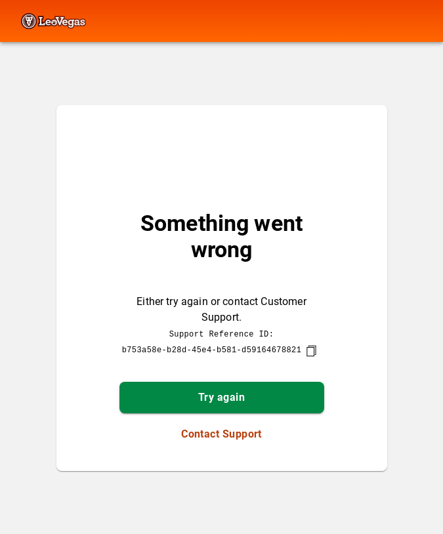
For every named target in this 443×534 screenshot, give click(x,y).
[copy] (311, 351)
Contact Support (221, 434)
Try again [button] (221, 397)
